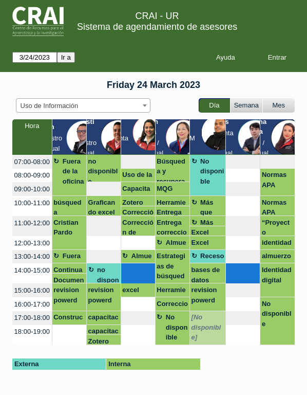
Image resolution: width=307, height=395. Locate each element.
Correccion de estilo (172, 305)
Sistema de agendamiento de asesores (157, 27)
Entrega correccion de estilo (172, 212)
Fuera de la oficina (73, 171)
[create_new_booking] (138, 162)
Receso (212, 256)
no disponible (103, 170)
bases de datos (205, 274)
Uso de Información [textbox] (50, 106)
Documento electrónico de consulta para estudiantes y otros (68, 280)
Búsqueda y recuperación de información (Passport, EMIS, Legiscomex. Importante (172, 170)
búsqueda (67, 207)
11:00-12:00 (32, 223)
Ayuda (225, 57)
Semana (246, 105)
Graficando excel (102, 207)
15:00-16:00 (32, 290)
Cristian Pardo (65, 228)
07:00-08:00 (32, 162)
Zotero (132, 202)
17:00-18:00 (32, 317)
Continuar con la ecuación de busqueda (67, 270)
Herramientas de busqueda (171, 202)
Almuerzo (176, 244)
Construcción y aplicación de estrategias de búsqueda (68, 319)
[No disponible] (206, 327)
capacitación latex (103, 319)
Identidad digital (277, 275)
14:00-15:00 (32, 270)
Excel (200, 232)
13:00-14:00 (32, 256)
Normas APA (274, 180)
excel (130, 290)
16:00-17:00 (32, 304)
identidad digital (277, 244)
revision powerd (66, 295)
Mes (279, 105)
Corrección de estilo (138, 212)
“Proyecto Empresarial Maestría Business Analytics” (277, 227)
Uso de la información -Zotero (137, 176)
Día (214, 105)
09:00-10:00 (32, 189)
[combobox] (83, 105)
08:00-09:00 (32, 175)
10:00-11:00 (32, 203)
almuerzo (276, 256)
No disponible (212, 171)
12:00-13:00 (32, 243)
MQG (164, 188)
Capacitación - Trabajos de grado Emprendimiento (137, 190)
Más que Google (211, 207)
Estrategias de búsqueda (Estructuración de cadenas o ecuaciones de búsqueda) (171, 267)
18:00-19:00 (32, 331)
